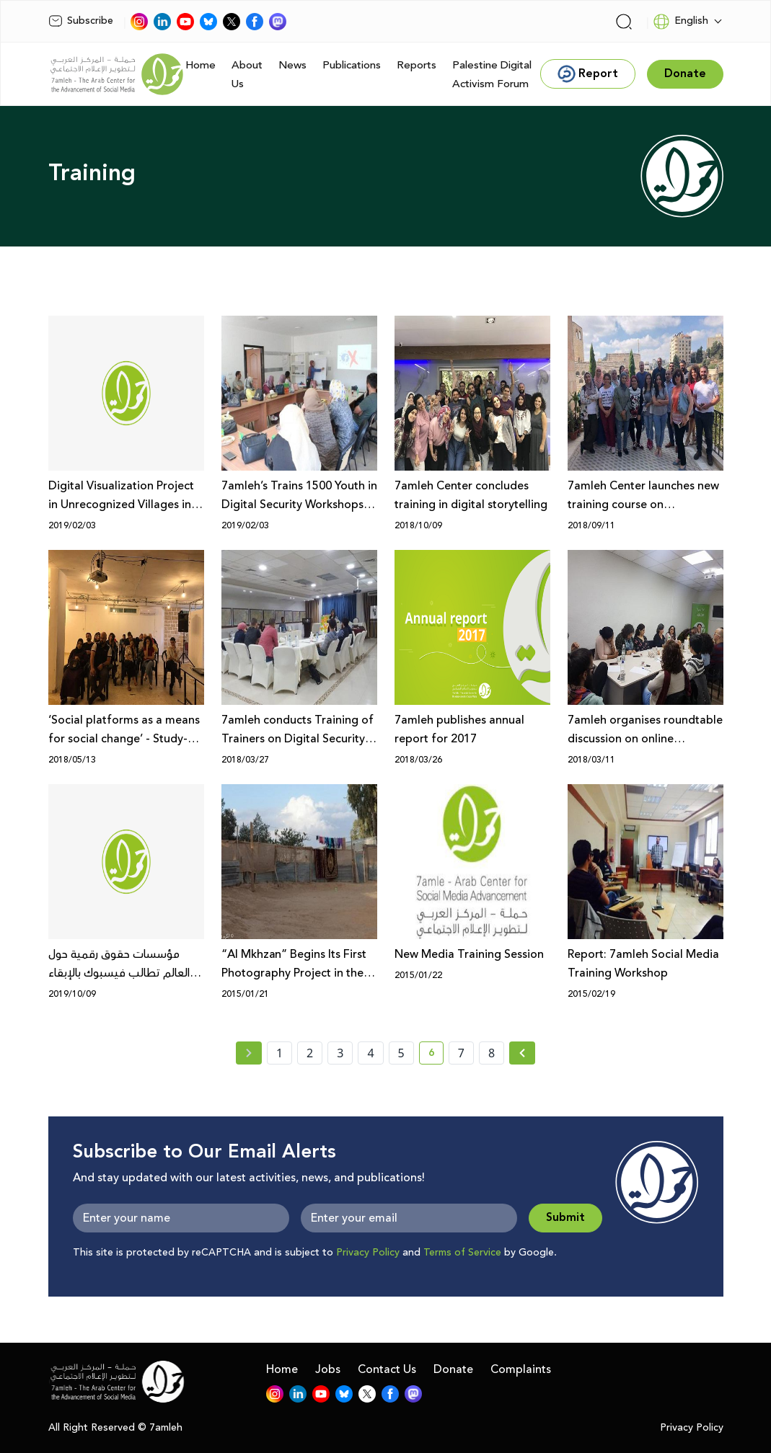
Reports (416, 65)
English (680, 21)
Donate (453, 1369)
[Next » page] (522, 1053)
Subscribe (80, 21)
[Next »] (522, 1053)
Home (200, 65)
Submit (565, 1218)
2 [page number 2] (310, 1053)
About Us (247, 74)
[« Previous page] (249, 1053)
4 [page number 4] (370, 1053)
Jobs (327, 1369)
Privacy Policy (368, 1253)
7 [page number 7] (461, 1053)
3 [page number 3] (340, 1053)
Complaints (520, 1369)
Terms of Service (462, 1253)
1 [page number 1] (279, 1053)
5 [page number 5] (401, 1053)
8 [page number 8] (491, 1053)
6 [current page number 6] (436, 1055)
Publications (351, 65)
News (292, 65)
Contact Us (387, 1369)
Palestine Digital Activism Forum (492, 74)
